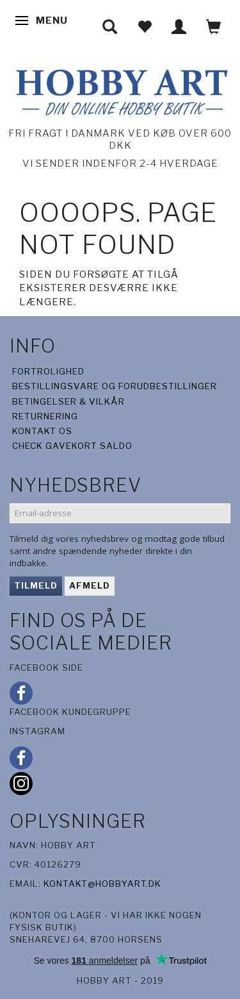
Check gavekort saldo (72, 446)
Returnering (45, 416)
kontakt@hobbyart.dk (102, 883)
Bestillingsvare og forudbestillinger (114, 386)
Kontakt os (42, 431)
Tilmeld (36, 585)
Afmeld (89, 585)
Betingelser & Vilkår (68, 401)
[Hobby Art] (120, 90)
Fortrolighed (48, 371)
